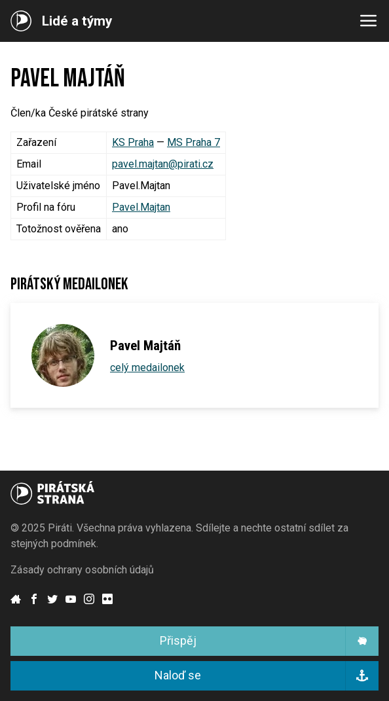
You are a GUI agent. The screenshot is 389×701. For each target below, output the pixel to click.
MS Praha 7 (193, 142)
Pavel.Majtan (141, 207)
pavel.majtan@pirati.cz (162, 164)
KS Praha (133, 142)
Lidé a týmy (77, 21)
